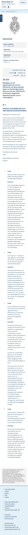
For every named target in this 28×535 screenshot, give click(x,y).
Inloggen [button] (4, 6)
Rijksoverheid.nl (9, 525)
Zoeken (7, 497)
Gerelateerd (21, 73)
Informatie (12, 73)
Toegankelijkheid (9, 506)
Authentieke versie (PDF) (19, 70)
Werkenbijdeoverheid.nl (11, 529)
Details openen (1, 18)
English (7, 493)
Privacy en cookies (10, 504)
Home (2, 11)
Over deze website (10, 489)
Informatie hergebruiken (11, 502)
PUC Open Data (9, 518)
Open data (8, 514)
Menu (24, 2)
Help (6, 495)
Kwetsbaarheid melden (11, 510)
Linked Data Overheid (11, 516)
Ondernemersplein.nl (11, 527)
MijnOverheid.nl (9, 523)
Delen (23, 75)
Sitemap (7, 508)
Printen (16, 75)
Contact (7, 491)
